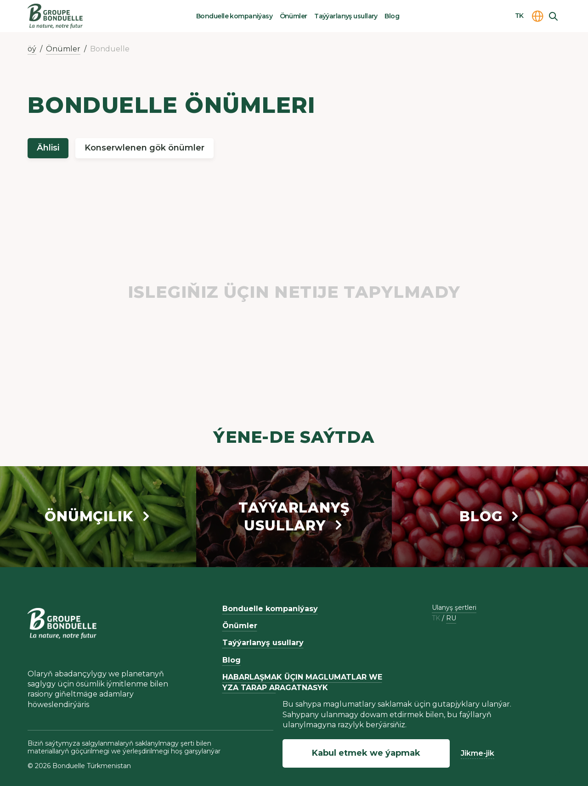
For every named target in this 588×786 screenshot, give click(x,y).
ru (451, 618)
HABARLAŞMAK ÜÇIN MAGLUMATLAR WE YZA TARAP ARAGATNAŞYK (302, 682)
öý (32, 49)
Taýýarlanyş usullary (346, 16)
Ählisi (48, 148)
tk (436, 618)
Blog (391, 16)
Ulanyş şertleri (454, 607)
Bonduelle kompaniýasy (234, 16)
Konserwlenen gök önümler (144, 148)
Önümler (293, 16)
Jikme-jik (477, 753)
